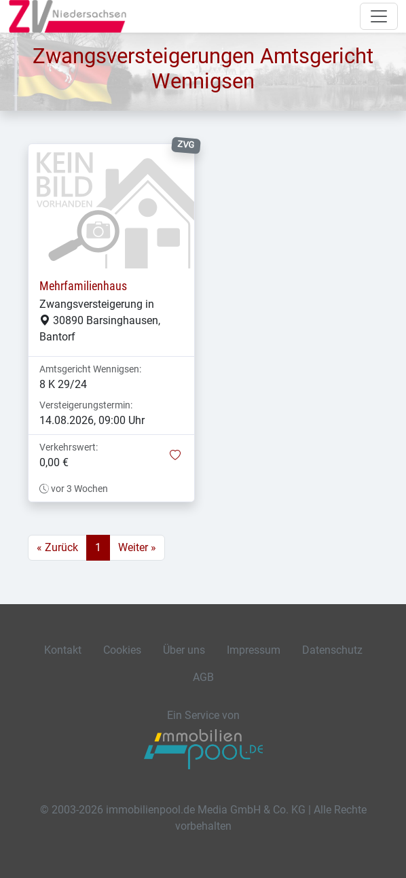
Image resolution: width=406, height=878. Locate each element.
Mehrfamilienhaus (83, 286)
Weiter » (137, 547)
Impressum (253, 650)
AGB (203, 677)
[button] (175, 456)
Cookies (122, 650)
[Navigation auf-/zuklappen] (379, 16)
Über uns (184, 650)
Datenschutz (332, 650)
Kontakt (62, 650)
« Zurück (57, 547)
